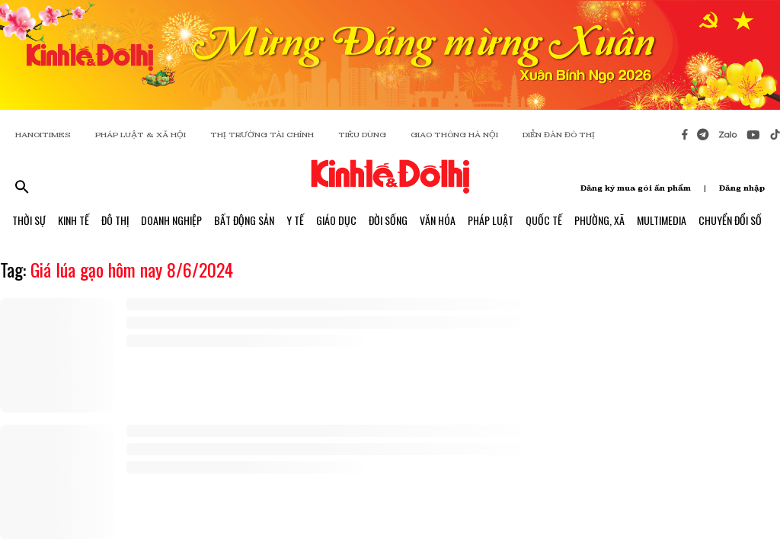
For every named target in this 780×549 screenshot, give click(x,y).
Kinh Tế (73, 220)
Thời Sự (29, 220)
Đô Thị (115, 220)
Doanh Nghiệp (171, 220)
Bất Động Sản (244, 220)
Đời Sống (388, 220)
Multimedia (661, 220)
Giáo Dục (336, 220)
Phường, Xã (599, 220)
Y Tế (295, 220)
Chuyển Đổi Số (730, 220)
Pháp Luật (490, 220)
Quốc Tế (544, 220)
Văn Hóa (438, 220)
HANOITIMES (43, 135)
